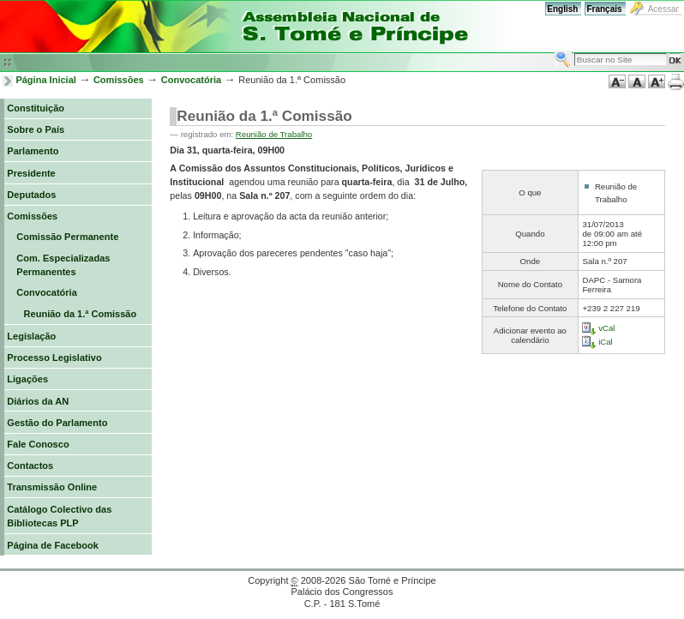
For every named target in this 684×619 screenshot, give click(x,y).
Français (603, 9)
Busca (554, 50)
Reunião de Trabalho (274, 134)
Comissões (118, 80)
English (562, 9)
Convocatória (191, 80)
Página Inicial (45, 80)
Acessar (663, 9)
